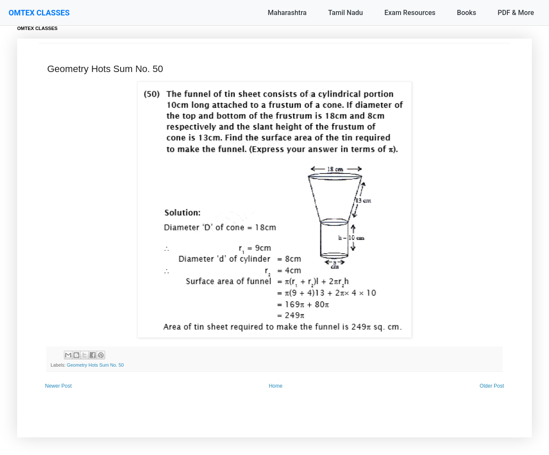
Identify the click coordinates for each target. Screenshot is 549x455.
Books (466, 13)
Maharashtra (287, 13)
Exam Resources (409, 13)
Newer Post (58, 386)
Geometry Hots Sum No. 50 (95, 365)
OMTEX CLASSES (39, 12)
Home (276, 386)
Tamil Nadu (345, 13)
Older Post (492, 386)
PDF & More (516, 13)
